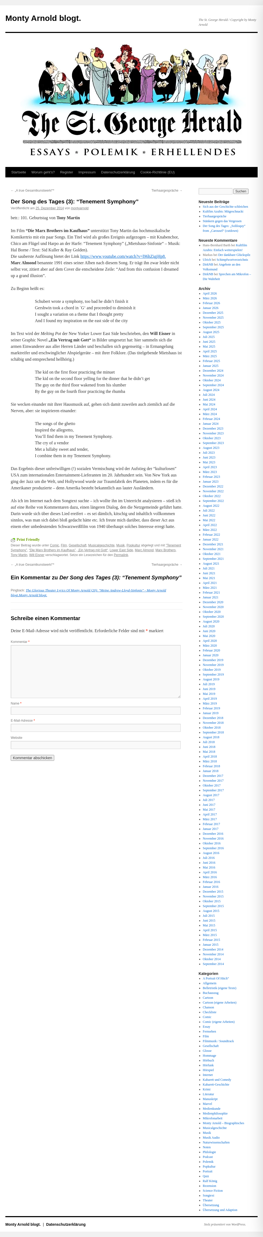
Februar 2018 (211, 766)
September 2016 (213, 848)
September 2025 (213, 327)
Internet (208, 1075)
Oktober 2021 (212, 554)
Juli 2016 (209, 858)
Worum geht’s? (43, 172)
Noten (207, 1147)
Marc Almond (144, 550)
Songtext (208, 1195)
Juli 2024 (209, 395)
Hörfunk (208, 1065)
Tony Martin (19, 555)
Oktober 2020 (212, 612)
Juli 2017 (209, 800)
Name (16, 703)
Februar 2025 (211, 361)
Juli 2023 (209, 452)
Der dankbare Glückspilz (234, 255)
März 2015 (210, 935)
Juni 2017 (209, 805)
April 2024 (210, 409)
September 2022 (213, 501)
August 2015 (211, 911)
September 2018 (213, 732)
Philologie (209, 1152)
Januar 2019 (210, 713)
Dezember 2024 (213, 370)
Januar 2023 (210, 481)
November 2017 (213, 781)
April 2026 (210, 293)
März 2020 (210, 645)
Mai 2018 (209, 752)
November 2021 (213, 549)
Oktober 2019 (212, 670)
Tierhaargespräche (166, 190)
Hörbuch (208, 1060)
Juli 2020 (209, 626)
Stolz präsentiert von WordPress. (225, 1224)
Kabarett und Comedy (217, 1080)
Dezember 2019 (213, 660)
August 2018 (211, 737)
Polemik (208, 1162)
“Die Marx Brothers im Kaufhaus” (52, 550)
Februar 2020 (211, 650)
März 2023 (210, 472)
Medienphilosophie (215, 1113)
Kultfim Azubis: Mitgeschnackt (223, 211)
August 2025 (211, 332)
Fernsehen (209, 1031)
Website (16, 738)
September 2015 (213, 906)
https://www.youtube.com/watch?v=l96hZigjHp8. (123, 256)
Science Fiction (213, 1191)
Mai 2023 (209, 462)
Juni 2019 (209, 689)
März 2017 (210, 819)
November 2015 (213, 896)
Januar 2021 (210, 597)
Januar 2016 (210, 887)
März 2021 (210, 588)
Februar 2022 (211, 534)
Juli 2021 (209, 568)
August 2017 (211, 795)
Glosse (207, 1051)
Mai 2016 (209, 867)
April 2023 (210, 467)
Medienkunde (212, 1109)
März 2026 (210, 298)
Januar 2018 (210, 771)
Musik (120, 545)
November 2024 (213, 375)
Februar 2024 (211, 419)
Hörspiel (208, 1070)
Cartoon (208, 998)
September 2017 (213, 790)
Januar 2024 (210, 424)
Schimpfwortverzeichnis (232, 260)
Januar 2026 (210, 308)
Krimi (207, 1089)
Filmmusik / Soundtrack (218, 1041)
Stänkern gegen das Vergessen (222, 221)
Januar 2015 (210, 945)
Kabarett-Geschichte (216, 1084)
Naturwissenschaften (216, 1142)
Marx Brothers (165, 550)
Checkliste (210, 1012)
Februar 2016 (211, 882)
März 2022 (210, 530)
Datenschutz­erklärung (118, 172)
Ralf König (210, 1181)
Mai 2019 (209, 694)
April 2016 (210, 872)
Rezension (209, 1186)
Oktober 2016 (212, 843)
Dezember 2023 (213, 428)
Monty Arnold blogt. (43, 18)
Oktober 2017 (212, 785)
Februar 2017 (211, 824)
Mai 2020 (209, 636)
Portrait (208, 1171)
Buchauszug (211, 993)
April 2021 (210, 583)
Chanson (208, 1007)
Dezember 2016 (213, 834)
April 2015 (210, 930)
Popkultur (133, 545)
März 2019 (210, 703)
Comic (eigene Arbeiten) (219, 1022)
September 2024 (213, 385)
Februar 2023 (211, 477)
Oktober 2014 (212, 959)
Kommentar (20, 642)
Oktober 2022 (212, 496)
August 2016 (211, 853)
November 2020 (213, 607)
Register (66, 172)
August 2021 (211, 563)
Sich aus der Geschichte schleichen (225, 206)
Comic (54, 545)
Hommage (209, 1055)
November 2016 (213, 838)
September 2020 (213, 616)
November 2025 (213, 317)
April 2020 (210, 641)
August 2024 (211, 390)
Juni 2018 (209, 747)
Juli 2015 (209, 916)
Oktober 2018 (212, 727)
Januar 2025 (210, 366)
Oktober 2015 (212, 901)
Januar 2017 (210, 829)
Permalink (121, 555)
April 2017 (210, 814)
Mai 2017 (209, 809)
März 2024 (210, 414)
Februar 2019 (211, 708)
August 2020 (211, 621)
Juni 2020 (209, 631)
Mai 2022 (209, 520)
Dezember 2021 (213, 544)
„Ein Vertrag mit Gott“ (93, 550)
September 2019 (213, 674)
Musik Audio (211, 1137)
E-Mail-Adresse (23, 720)
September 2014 (213, 964)
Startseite (18, 172)
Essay (206, 1027)
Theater (208, 1200)
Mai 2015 (209, 925)
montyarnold (80, 208)
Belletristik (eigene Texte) (219, 988)
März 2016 (210, 877)
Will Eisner (37, 555)
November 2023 (213, 433)
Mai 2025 (209, 346)
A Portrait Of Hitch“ (216, 978)
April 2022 (210, 525)
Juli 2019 (209, 684)
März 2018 (210, 761)
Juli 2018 (209, 742)
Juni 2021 (209, 573)
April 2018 (210, 756)
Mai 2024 (209, 404)
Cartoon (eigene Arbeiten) (219, 1002)
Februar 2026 (211, 303)
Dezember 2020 (213, 602)
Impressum (87, 172)
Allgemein (210, 983)
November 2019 (213, 665)
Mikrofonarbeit (212, 1118)
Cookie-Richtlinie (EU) (157, 172)
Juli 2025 (209, 337)
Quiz (206, 1176)
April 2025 (210, 351)
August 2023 (211, 448)
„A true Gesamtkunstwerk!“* (32, 190)
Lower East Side (121, 550)
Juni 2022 (209, 515)
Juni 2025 (209, 342)
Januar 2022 (210, 539)
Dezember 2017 (213, 776)
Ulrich (207, 260)
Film (64, 545)
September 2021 (213, 559)
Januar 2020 (210, 655)
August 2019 (211, 679)
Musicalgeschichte (101, 545)
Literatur (208, 1094)
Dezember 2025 (213, 313)
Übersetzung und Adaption (220, 1210)
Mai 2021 (209, 578)
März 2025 (210, 356)
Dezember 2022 (213, 486)
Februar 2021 (211, 592)
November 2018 (213, 723)
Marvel (207, 1104)
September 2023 (213, 443)
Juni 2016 (209, 863)
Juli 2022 (209, 510)
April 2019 (210, 699)
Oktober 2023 (212, 438)
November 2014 (213, 954)
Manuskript (210, 1099)
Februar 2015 (211, 940)
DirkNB (208, 264)
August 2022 (211, 506)
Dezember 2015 (213, 891)
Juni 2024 (209, 399)
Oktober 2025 (212, 322)
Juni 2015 (209, 920)
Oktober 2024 (212, 380)
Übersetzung (211, 1205)
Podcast (208, 1157)
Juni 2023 (209, 457)
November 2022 (213, 491)
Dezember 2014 (213, 949)
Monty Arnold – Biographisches (223, 1123)
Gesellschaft (77, 545)
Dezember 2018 (213, 718)
